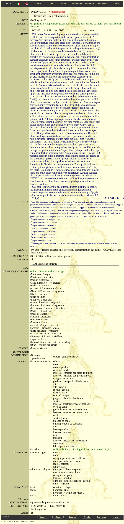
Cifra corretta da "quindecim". (44, 237)
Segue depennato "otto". (41, 240)
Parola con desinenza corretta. (44, 228)
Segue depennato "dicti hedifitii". (45, 222)
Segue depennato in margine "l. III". (46, 219)
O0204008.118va (38, 252)
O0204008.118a (112, 249)
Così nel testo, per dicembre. (43, 234)
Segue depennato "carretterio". (44, 231)
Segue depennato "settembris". (44, 225)
